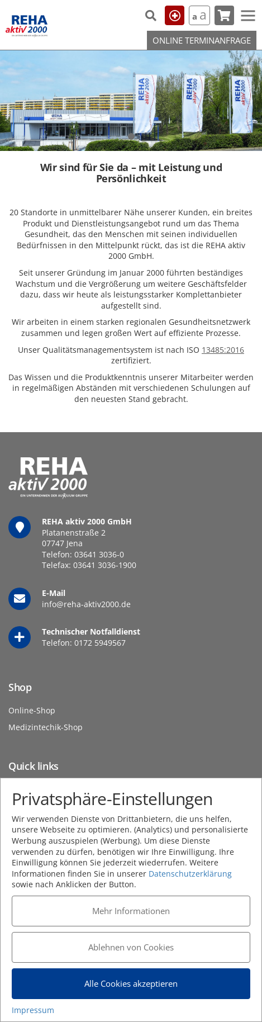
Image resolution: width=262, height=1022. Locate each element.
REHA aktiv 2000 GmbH (26, 27)
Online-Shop (31, 710)
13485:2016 (223, 349)
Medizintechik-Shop (45, 727)
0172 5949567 (100, 642)
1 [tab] (131, 136)
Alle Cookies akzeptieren (131, 983)
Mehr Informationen (131, 910)
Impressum (33, 1010)
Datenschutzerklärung (190, 873)
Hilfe (174, 15)
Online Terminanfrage (202, 40)
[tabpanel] (131, 100)
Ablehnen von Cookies (131, 947)
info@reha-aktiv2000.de (86, 604)
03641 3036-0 (99, 554)
